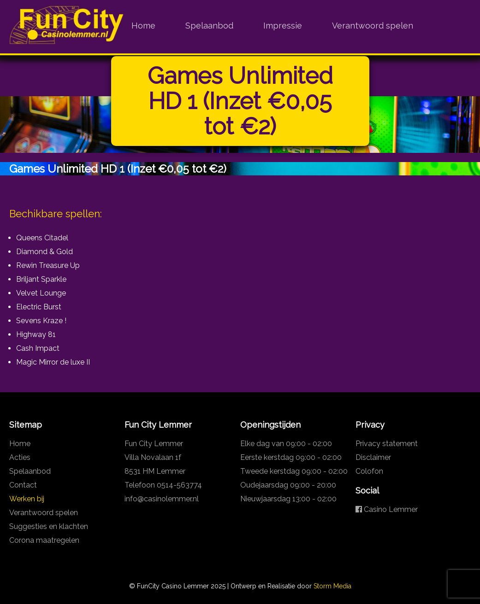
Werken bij (26, 498)
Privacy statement (387, 443)
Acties (19, 457)
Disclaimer (373, 457)
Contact (23, 485)
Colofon (369, 471)
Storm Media (332, 586)
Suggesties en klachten (48, 526)
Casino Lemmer (387, 509)
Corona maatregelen (44, 540)
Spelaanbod (209, 25)
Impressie (282, 25)
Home (143, 25)
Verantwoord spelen (372, 25)
